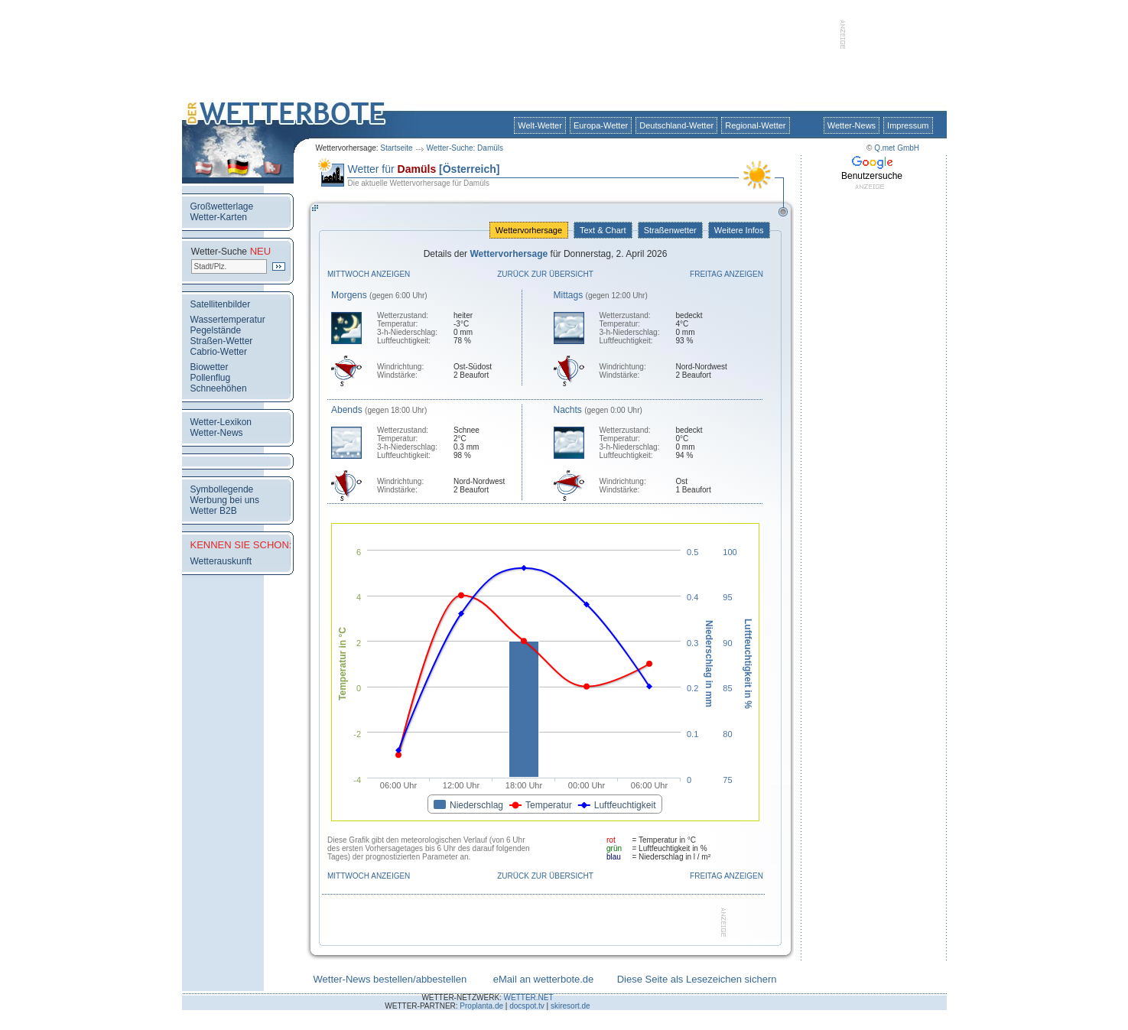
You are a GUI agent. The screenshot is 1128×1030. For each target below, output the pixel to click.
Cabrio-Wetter (218, 351)
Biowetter (209, 367)
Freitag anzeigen (726, 274)
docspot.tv (526, 1006)
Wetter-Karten (218, 217)
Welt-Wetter (540, 125)
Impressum (907, 125)
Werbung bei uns (225, 500)
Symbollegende (222, 489)
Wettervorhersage (528, 230)
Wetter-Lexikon (221, 422)
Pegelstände (216, 330)
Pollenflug (210, 377)
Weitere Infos (739, 230)
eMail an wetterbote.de (543, 979)
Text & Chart (602, 230)
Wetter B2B (213, 510)
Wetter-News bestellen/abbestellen (390, 979)
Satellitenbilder (220, 304)
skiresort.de (570, 1006)
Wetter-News (851, 125)
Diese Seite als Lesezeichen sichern (697, 979)
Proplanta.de (481, 1006)
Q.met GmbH (896, 148)
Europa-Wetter (601, 125)
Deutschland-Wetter (676, 125)
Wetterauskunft (221, 561)
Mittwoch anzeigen (368, 274)
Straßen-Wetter (221, 341)
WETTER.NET (529, 997)
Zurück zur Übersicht (545, 274)
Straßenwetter (670, 230)
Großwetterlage (222, 206)
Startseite (396, 148)
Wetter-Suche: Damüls (465, 148)
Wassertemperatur (227, 319)
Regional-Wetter (755, 125)
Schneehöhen (218, 388)
